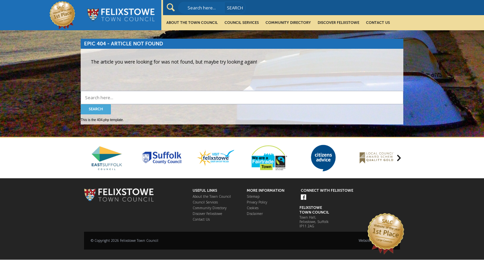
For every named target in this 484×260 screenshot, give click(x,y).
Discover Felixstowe (338, 23)
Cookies (252, 208)
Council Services (242, 23)
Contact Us (378, 23)
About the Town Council (192, 23)
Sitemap (253, 196)
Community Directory (288, 23)
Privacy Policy (257, 202)
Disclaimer (255, 214)
